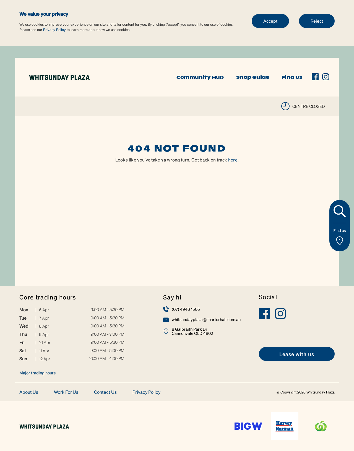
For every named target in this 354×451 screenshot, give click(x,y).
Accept (270, 21)
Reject (317, 21)
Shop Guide (252, 77)
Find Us (292, 77)
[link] (59, 77)
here (233, 160)
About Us (28, 392)
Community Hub (200, 77)
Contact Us (105, 392)
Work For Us (66, 392)
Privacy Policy (54, 29)
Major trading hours (37, 373)
